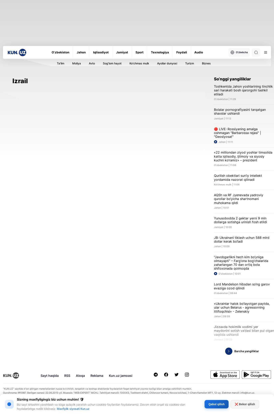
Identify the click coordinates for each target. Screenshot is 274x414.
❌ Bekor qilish (245, 404)
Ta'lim (60, 63)
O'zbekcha (239, 52)
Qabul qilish (217, 404)
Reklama (96, 376)
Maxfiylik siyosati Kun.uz (73, 408)
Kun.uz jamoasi (120, 376)
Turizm (189, 63)
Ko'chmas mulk (139, 63)
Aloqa (80, 376)
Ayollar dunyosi (167, 63)
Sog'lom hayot (112, 63)
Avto (92, 63)
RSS (67, 376)
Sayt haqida (50, 376)
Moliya (76, 63)
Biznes (206, 63)
